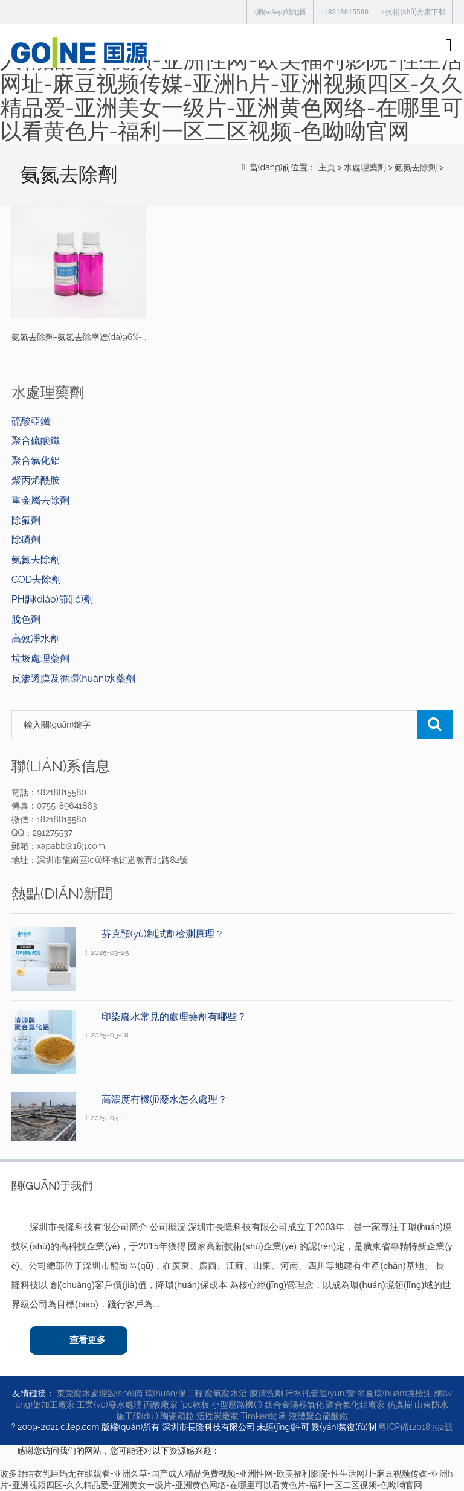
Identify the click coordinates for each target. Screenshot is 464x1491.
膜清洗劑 (266, 1393)
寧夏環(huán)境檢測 (394, 1393)
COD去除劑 (36, 579)
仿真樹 (400, 1404)
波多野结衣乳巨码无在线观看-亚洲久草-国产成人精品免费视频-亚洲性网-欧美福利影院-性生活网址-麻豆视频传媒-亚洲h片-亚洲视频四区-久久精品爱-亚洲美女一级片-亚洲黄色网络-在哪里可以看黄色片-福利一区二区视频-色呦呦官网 (231, 83)
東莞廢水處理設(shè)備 (100, 1393)
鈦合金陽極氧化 (294, 1404)
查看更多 (87, 1340)
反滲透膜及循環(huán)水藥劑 (73, 678)
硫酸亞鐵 (30, 421)
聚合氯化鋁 (35, 460)
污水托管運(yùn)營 (320, 1393)
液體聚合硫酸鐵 (318, 1416)
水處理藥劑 (365, 167)
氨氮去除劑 (416, 167)
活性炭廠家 (217, 1416)
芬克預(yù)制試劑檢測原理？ (163, 934)
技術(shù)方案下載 (413, 12)
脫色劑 (25, 619)
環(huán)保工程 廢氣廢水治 (196, 1393)
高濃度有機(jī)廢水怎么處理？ (164, 1099)
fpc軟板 (195, 1404)
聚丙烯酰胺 (35, 480)
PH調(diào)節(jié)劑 (52, 599)
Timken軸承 (263, 1416)
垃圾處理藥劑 (40, 658)
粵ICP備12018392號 (415, 1427)
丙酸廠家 (161, 1404)
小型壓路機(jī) (236, 1404)
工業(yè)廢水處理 (109, 1404)
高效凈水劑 (35, 638)
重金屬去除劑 (40, 500)
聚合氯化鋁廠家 (355, 1404)
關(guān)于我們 (51, 1185)
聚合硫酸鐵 (35, 440)
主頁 (326, 167)
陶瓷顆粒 (177, 1416)
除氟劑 (25, 520)
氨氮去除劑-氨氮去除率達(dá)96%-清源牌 (89, 337)
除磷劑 (25, 539)
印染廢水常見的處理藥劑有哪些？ (174, 1016)
